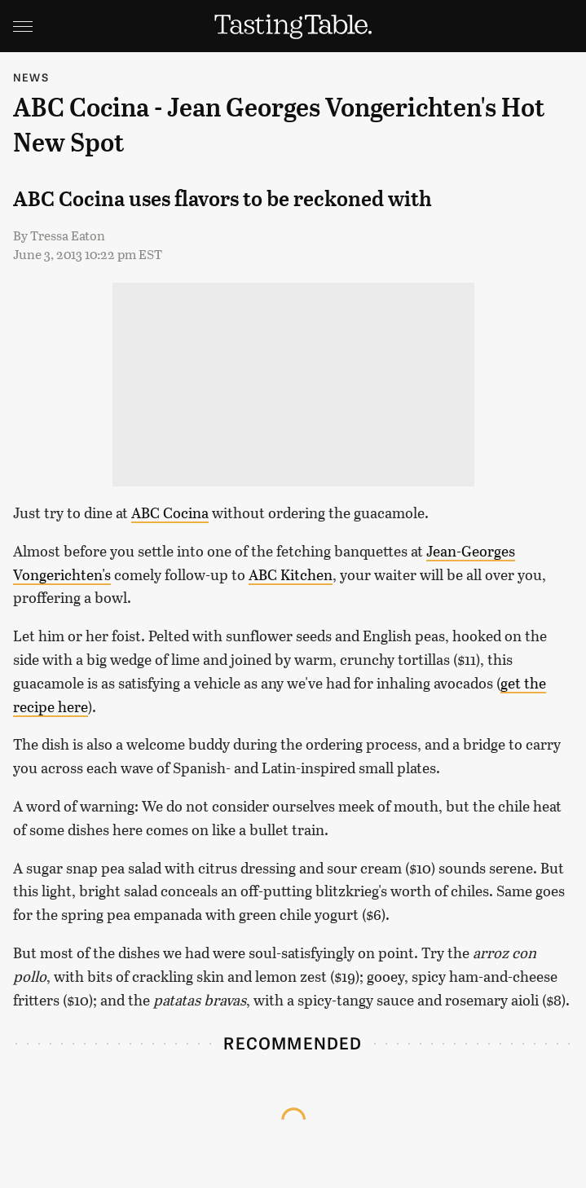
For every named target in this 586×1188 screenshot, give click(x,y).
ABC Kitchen (291, 574)
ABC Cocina (170, 512)
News (31, 77)
